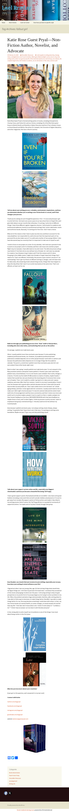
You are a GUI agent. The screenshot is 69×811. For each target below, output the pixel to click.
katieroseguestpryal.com (20, 719)
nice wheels (56, 59)
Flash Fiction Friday (14, 775)
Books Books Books (14, 773)
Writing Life (12, 784)
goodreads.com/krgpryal (15, 714)
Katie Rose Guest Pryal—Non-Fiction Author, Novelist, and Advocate (34, 45)
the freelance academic (25, 60)
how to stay (54, 57)
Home (3, 22)
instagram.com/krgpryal (15, 710)
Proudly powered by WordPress (16, 805)
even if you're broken (25, 57)
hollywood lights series (44, 57)
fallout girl (34, 57)
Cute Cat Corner (24, 22)
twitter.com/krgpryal (13, 702)
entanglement (15, 57)
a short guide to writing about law (45, 55)
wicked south (53, 60)
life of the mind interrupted (35, 59)
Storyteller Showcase (27, 55)
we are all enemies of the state (41, 60)
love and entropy (47, 59)
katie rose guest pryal (21, 59)
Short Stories (12, 22)
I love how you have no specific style (43, 22)
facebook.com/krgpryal (14, 706)
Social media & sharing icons (25, 810)
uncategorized (13, 781)
